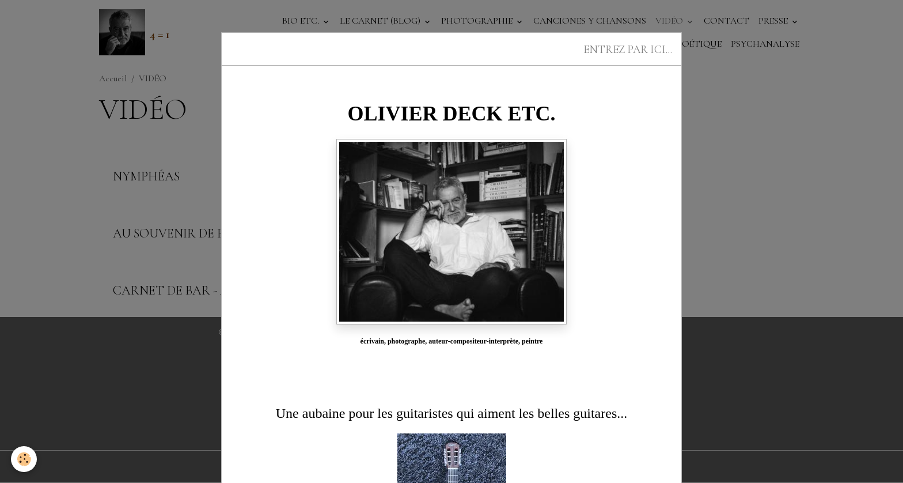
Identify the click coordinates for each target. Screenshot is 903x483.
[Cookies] (24, 459)
